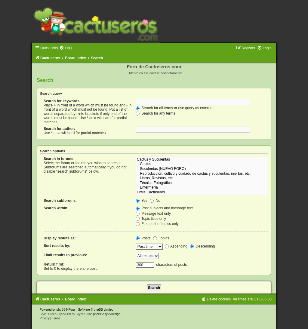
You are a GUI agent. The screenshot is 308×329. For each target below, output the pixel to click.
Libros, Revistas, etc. (201, 178)
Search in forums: (59, 159)
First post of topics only (157, 224)
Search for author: (59, 129)
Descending (202, 246)
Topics (161, 238)
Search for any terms (155, 113)
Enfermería (201, 187)
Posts (143, 238)
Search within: (56, 208)
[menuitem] (65, 48)
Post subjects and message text (164, 208)
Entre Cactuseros (201, 192)
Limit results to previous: (65, 255)
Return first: (54, 264)
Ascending (176, 246)
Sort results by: (57, 246)
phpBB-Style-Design (106, 314)
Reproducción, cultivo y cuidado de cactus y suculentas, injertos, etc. (201, 173)
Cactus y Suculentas (201, 159)
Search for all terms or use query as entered (174, 108)
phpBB (61, 309)
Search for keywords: (62, 101)
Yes (141, 200)
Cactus (201, 164)
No (155, 200)
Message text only (153, 213)
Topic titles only (151, 219)
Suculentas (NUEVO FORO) (201, 169)
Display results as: (60, 238)
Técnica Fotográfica (201, 183)
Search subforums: (60, 200)
